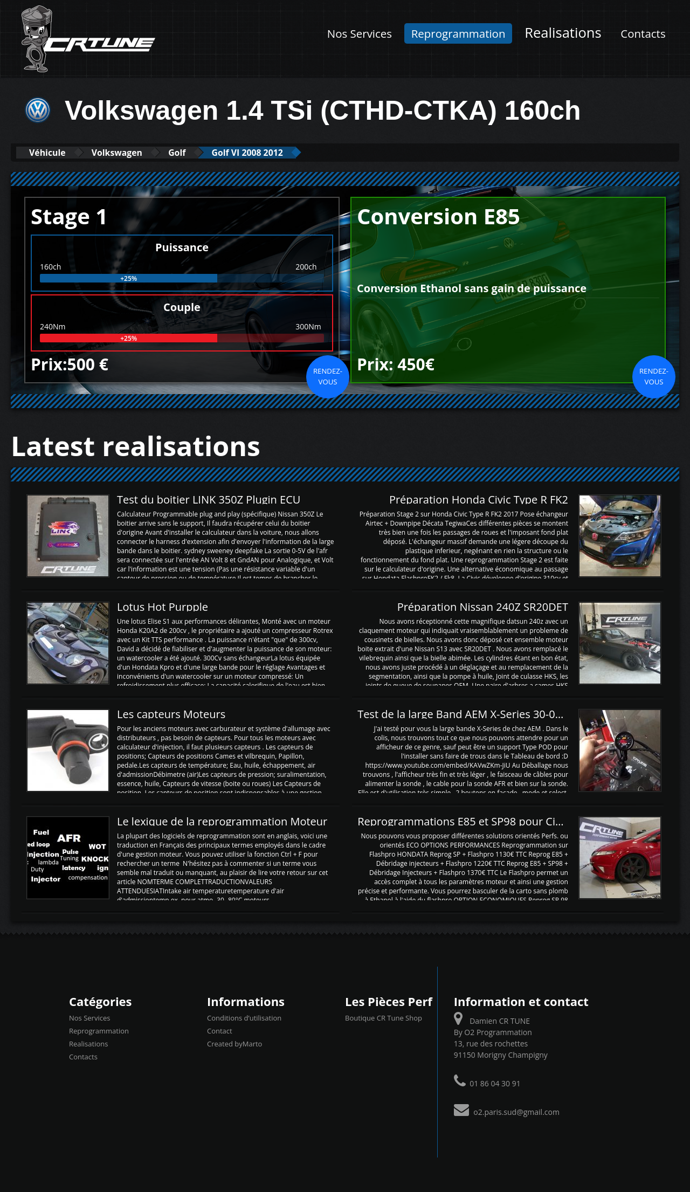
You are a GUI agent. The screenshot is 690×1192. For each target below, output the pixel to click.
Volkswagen (131, 152)
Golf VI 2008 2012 (280, 152)
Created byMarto (234, 1044)
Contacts (642, 33)
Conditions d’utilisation (244, 1018)
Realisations (563, 32)
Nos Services (359, 33)
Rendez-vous (327, 376)
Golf (200, 152)
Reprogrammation (458, 33)
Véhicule (52, 152)
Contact (219, 1031)
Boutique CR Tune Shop (383, 1018)
